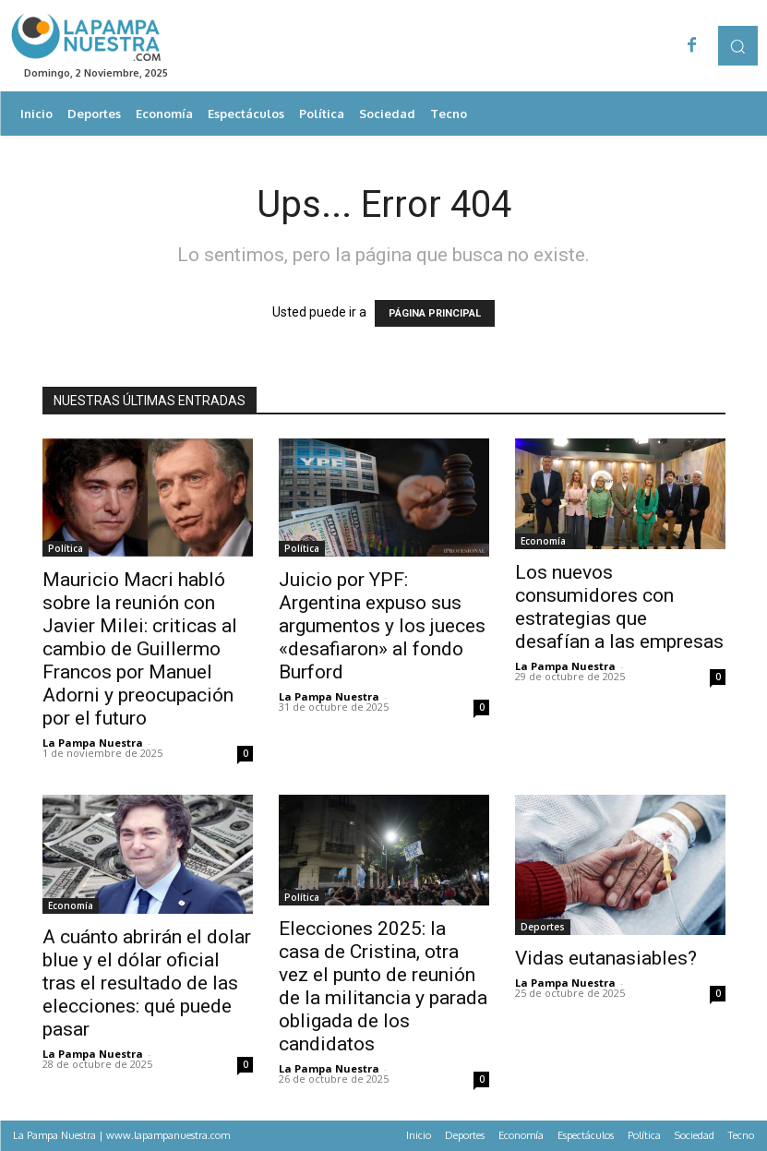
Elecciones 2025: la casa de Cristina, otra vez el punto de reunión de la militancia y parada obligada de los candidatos (383, 986)
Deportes (543, 926)
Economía (543, 540)
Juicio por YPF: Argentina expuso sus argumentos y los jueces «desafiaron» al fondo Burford (382, 626)
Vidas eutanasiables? (606, 958)
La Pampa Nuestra (92, 742)
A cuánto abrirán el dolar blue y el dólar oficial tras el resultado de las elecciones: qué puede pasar (146, 983)
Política (65, 548)
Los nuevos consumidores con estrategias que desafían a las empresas (619, 607)
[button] (738, 46)
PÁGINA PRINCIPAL (435, 313)
